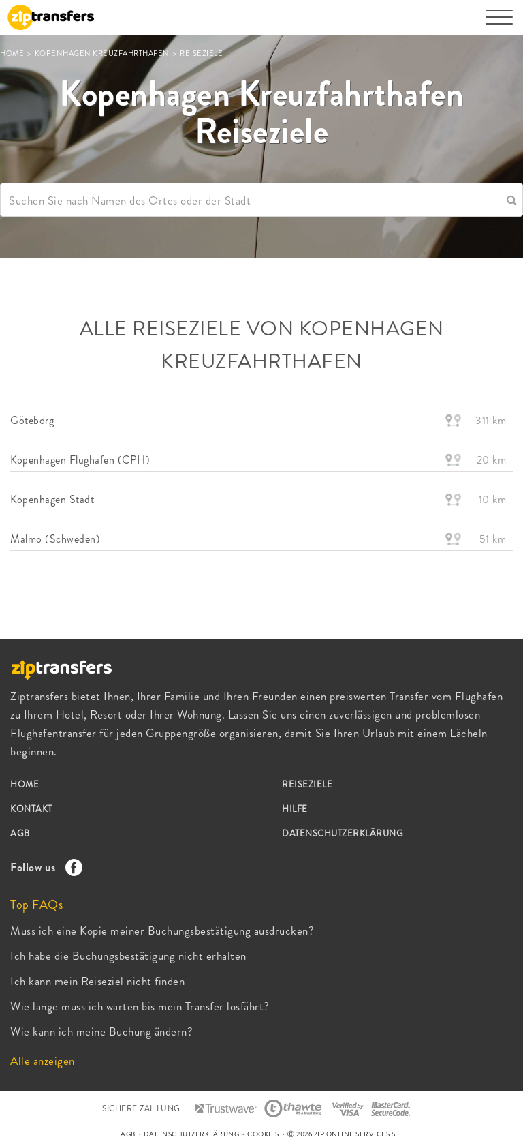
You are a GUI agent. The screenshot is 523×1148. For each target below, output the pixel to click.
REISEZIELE (307, 784)
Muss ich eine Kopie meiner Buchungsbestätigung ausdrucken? (162, 930)
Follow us (43, 867)
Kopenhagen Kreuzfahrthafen (103, 53)
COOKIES (263, 1134)
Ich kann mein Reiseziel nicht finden (97, 981)
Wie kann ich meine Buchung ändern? (101, 1031)
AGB (20, 833)
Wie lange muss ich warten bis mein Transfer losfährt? (140, 1006)
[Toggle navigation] (499, 23)
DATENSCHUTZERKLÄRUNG (342, 833)
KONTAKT (31, 808)
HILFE (295, 808)
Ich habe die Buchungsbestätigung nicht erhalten (128, 956)
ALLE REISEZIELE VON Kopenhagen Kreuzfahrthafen (262, 345)
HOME (13, 53)
